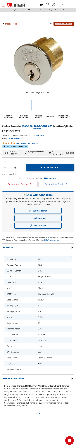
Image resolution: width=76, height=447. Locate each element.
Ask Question (38, 225)
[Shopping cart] (61, 4)
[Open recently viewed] (41, 4)
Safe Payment (38, 218)
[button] (3, 4)
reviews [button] (32, 143)
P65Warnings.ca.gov (52, 240)
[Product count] (10, 167)
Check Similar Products (63, 24)
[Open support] (69, 440)
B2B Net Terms (38, 210)
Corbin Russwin (37, 135)
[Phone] (47, 4)
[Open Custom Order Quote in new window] (56, 184)
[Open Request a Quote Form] (19, 184)
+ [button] (15, 167)
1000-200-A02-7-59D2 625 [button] (37, 126)
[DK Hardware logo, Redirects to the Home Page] (16, 5)
